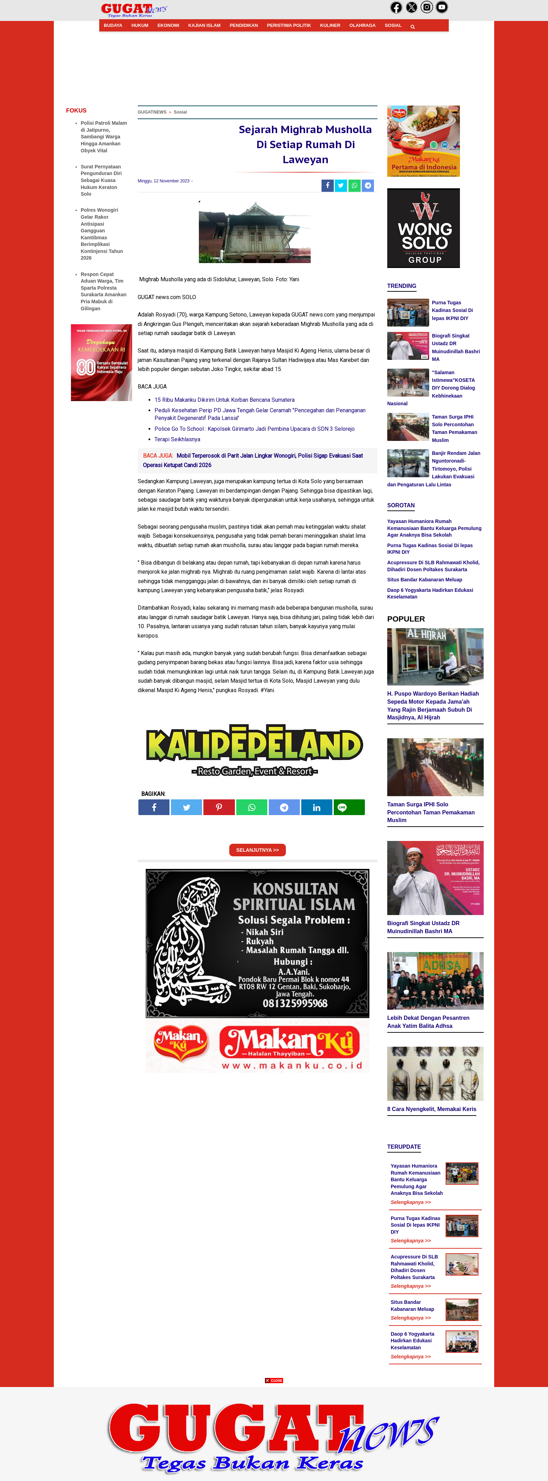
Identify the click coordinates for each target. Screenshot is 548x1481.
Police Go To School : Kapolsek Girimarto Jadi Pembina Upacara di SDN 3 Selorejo (254, 429)
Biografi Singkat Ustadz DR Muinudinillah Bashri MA (423, 927)
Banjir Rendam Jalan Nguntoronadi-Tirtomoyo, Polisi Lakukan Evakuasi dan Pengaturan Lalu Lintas (434, 468)
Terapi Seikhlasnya (177, 439)
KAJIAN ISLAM (204, 25)
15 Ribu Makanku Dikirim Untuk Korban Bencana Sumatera (224, 400)
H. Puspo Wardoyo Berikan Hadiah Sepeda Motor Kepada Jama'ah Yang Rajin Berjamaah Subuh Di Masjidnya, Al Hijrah (433, 705)
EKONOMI (168, 25)
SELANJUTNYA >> (257, 850)
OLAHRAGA (362, 25)
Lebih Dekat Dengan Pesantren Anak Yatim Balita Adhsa (428, 1022)
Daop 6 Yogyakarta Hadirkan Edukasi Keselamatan (412, 1340)
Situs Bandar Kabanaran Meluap (424, 579)
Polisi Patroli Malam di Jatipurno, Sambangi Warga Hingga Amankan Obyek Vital (104, 136)
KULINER (330, 25)
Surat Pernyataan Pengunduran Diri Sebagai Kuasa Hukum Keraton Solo (101, 180)
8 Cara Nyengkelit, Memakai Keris (431, 1109)
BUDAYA (113, 25)
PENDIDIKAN (244, 25)
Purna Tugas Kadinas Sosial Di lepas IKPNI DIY (452, 310)
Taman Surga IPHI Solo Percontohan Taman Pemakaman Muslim (431, 812)
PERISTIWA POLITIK (289, 25)
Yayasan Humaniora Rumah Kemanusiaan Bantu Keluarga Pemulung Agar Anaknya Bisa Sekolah (434, 528)
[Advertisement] (274, 1432)
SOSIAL (393, 25)
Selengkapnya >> (411, 1202)
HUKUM (139, 25)
